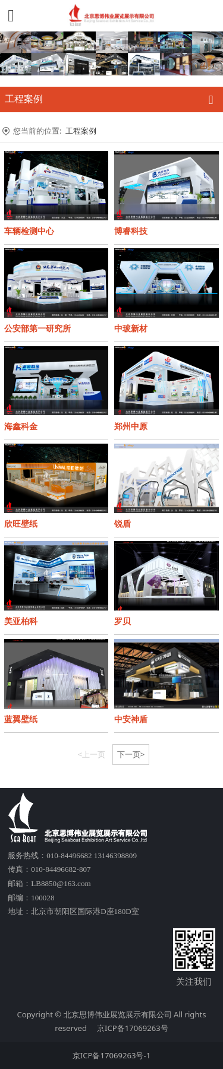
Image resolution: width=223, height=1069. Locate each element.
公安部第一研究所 (37, 328)
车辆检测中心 (29, 230)
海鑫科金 (20, 426)
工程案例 (80, 130)
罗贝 (122, 621)
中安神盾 (130, 719)
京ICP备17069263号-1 (111, 1055)
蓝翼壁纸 (20, 719)
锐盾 (122, 523)
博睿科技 (130, 230)
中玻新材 (130, 328)
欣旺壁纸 (20, 523)
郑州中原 (130, 426)
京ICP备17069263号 (132, 1028)
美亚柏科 (20, 621)
